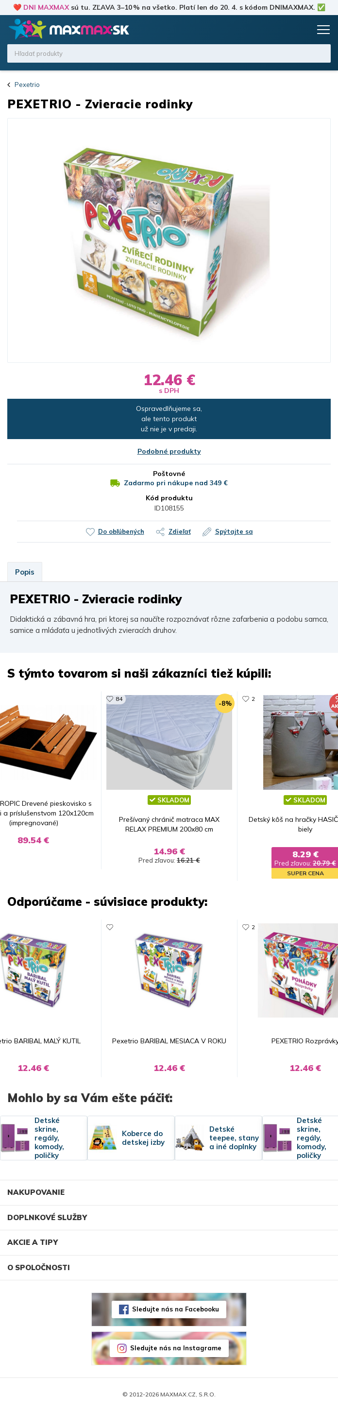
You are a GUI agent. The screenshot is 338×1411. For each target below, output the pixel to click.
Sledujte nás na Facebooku (175, 1309)
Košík (301, 29)
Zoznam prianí (283, 29)
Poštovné (169, 473)
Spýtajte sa (234, 531)
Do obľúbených (121, 531)
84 (119, 698)
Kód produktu (169, 497)
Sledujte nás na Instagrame (175, 1348)
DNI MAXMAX (46, 7)
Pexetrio (27, 84)
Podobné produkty (169, 451)
